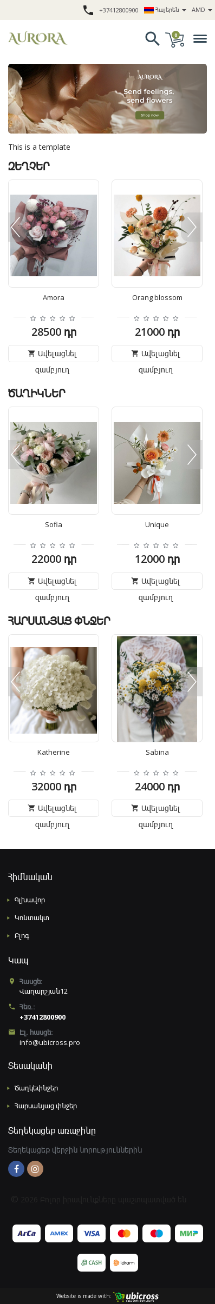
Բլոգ (22, 935)
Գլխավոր (30, 899)
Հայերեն (165, 9)
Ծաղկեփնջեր (36, 1088)
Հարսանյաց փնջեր (46, 1105)
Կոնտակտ (32, 917)
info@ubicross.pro (49, 1042)
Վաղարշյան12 (43, 991)
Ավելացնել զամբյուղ (52, 355)
